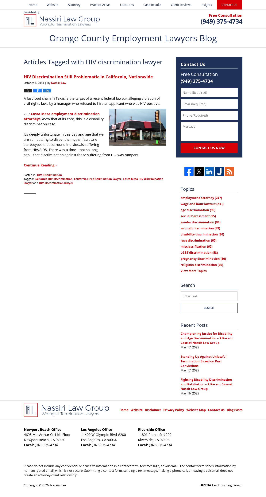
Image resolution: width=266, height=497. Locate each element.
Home (33, 5)
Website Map (196, 410)
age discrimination (198, 210)
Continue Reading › (40, 165)
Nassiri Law (58, 485)
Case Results (152, 5)
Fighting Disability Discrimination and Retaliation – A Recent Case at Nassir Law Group (207, 384)
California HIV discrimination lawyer (97, 179)
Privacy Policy (173, 410)
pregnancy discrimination (203, 259)
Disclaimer (153, 410)
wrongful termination (200, 228)
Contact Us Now (209, 148)
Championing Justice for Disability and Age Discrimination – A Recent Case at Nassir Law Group (207, 338)
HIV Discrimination (49, 175)
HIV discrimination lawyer (56, 183)
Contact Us (229, 5)
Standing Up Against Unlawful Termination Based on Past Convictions (203, 361)
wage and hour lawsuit (202, 204)
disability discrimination (202, 234)
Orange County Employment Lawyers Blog (62, 19)
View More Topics (194, 271)
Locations (127, 5)
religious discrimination (202, 265)
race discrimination (198, 240)
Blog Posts (234, 410)
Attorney (74, 5)
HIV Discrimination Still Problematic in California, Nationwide (88, 77)
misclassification (196, 246)
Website (52, 5)
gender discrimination (200, 222)
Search (209, 308)
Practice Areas (100, 5)
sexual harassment (198, 216)
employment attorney (201, 198)
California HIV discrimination (53, 179)
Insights (206, 5)
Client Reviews (181, 5)
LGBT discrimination (199, 252)
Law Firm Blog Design (221, 485)
